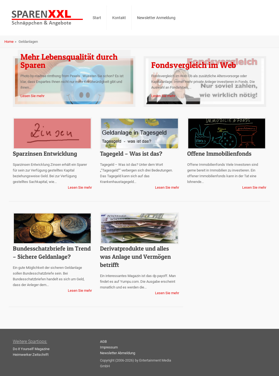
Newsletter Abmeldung (117, 353)
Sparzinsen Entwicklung (45, 153)
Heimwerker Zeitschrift (30, 355)
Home (9, 42)
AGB (103, 341)
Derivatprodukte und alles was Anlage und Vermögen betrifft (135, 256)
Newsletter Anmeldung (156, 18)
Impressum (109, 347)
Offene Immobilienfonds (219, 153)
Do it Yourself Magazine (31, 349)
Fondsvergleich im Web (193, 65)
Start (97, 18)
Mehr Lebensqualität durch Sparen (68, 61)
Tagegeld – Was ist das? (131, 153)
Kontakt (119, 18)
